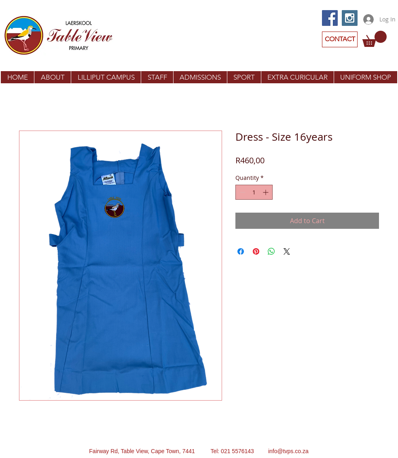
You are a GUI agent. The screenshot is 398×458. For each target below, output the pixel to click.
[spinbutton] (254, 192)
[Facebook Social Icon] (330, 18)
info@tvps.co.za (288, 451)
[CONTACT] (340, 39)
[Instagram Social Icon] (350, 18)
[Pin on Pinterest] (256, 251)
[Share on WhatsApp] (271, 251)
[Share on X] (287, 251)
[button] (374, 39)
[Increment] (266, 192)
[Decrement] (242, 192)
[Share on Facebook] (241, 251)
